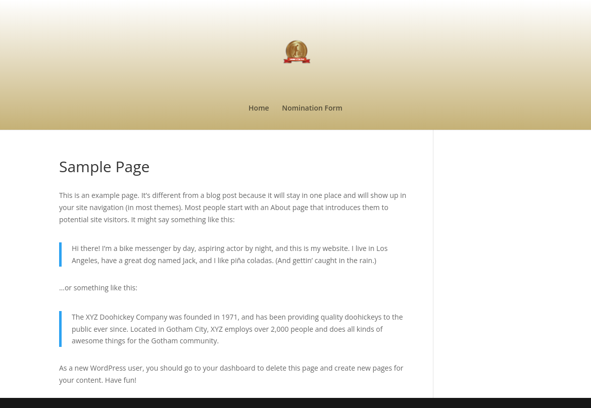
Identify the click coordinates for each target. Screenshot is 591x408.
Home (259, 109)
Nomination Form (312, 109)
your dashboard (229, 368)
